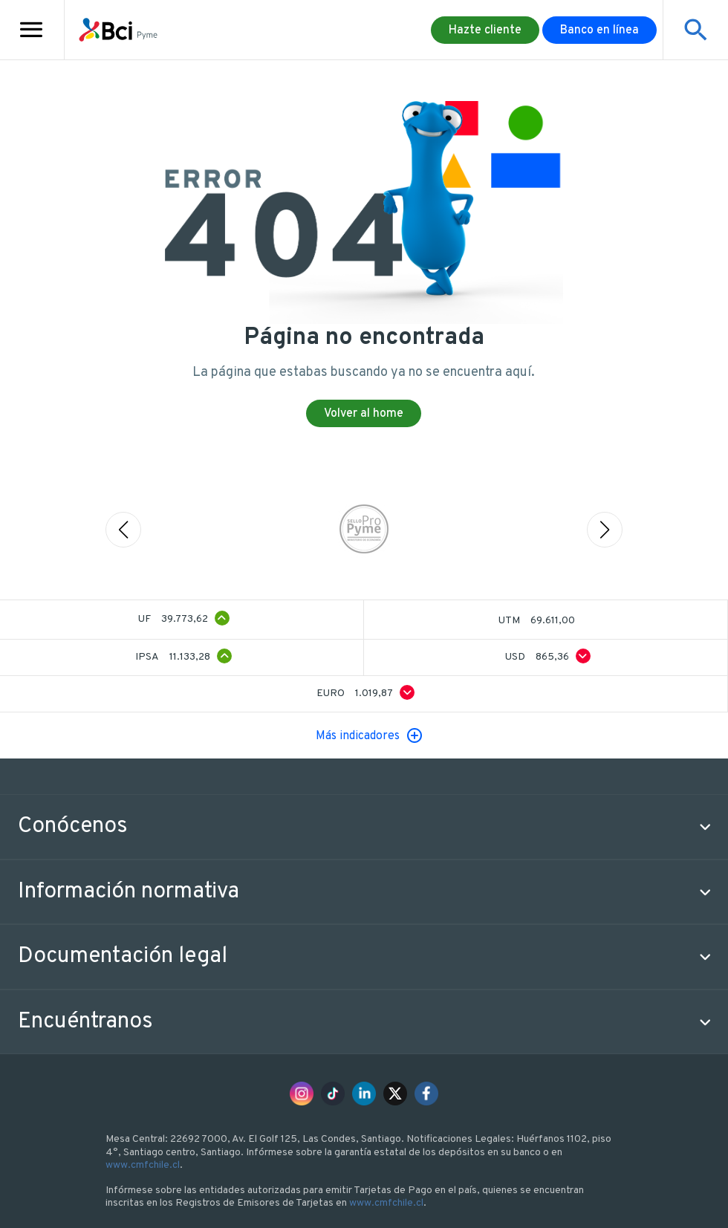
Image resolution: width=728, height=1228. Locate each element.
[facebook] (426, 1093)
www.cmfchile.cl (142, 1165)
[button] (364, 827)
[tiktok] (332, 1093)
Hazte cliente (485, 30)
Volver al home (363, 413)
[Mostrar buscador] (695, 29)
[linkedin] (364, 1093)
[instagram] (301, 1093)
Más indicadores (358, 736)
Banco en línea (599, 30)
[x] (395, 1093)
